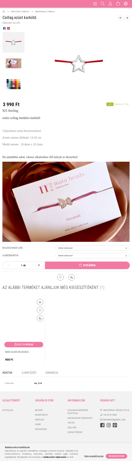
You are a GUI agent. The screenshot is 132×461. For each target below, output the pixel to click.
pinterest (115, 426)
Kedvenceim (41, 430)
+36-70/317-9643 (110, 415)
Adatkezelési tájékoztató (80, 418)
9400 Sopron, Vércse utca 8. (116, 411)
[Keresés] (103, 4)
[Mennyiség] (20, 265)
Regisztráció (41, 415)
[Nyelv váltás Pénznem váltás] (126, 4)
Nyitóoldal (7, 411)
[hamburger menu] (95, 4)
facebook (102, 426)
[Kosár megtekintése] (118, 4)
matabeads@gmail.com (114, 420)
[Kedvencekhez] (60, 277)
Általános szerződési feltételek (78, 412)
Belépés (39, 411)
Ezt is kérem (25, 344)
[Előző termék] (120, 18)
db (24, 265)
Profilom (39, 420)
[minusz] (8, 265)
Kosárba (89, 265)
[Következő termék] (127, 18)
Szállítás (72, 428)
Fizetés (71, 423)
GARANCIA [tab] (51, 372)
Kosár (38, 425)
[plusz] (39, 265)
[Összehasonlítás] (71, 277)
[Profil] (110, 4)
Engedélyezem (116, 456)
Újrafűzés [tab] (29, 372)
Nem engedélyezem (94, 456)
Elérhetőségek (75, 433)
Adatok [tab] (7, 372)
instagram (109, 426)
